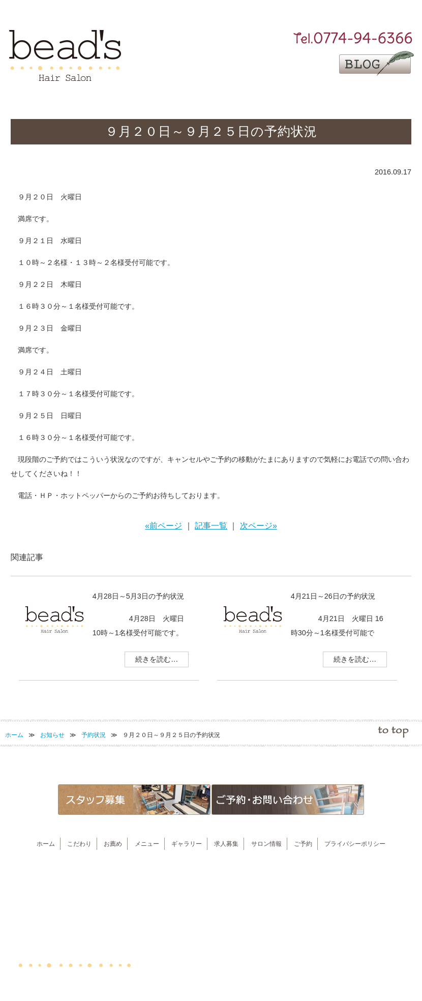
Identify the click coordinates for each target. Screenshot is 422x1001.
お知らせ (52, 735)
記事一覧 (211, 525)
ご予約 (392, 97)
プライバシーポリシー (354, 843)
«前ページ (163, 525)
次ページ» (258, 525)
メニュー (213, 97)
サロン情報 (348, 97)
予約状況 (93, 735)
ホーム (14, 735)
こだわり (124, 97)
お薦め (168, 97)
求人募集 (303, 97)
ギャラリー (257, 97)
